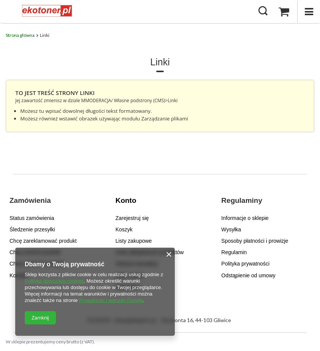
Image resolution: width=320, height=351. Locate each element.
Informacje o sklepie (245, 218)
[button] (50, 205)
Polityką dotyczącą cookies (54, 281)
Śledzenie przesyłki (32, 229)
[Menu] (308, 11)
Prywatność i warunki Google (111, 300)
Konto (126, 200)
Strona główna (20, 35)
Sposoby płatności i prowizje (254, 241)
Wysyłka (231, 229)
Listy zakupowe (134, 241)
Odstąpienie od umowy (248, 275)
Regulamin (234, 252)
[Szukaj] (262, 11)
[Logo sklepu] (46, 11)
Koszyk (124, 229)
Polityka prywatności (245, 264)
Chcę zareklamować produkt (43, 241)
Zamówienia (30, 200)
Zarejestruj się (132, 218)
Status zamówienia (32, 218)
